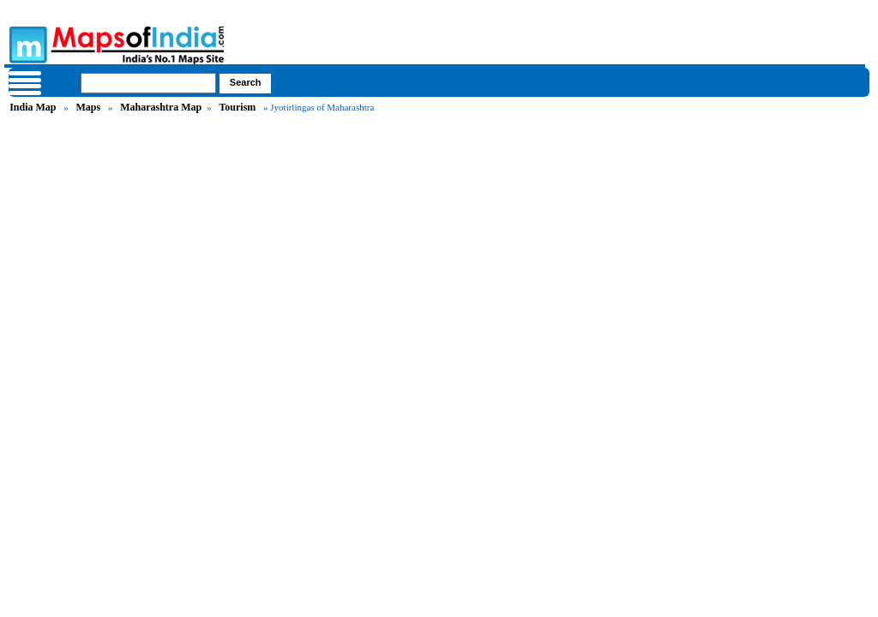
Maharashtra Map (160, 107)
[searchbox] (148, 83)
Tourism (237, 107)
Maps (87, 107)
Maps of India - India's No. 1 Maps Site (26, 44)
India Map (32, 107)
